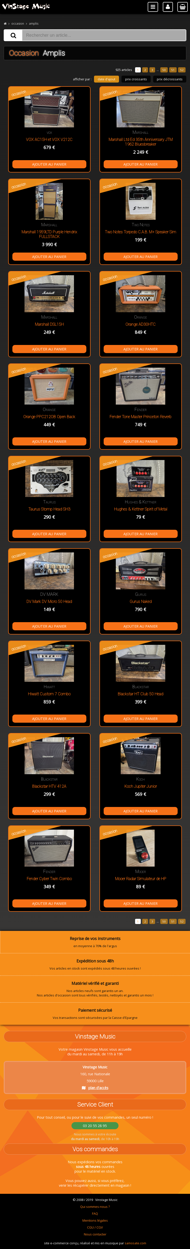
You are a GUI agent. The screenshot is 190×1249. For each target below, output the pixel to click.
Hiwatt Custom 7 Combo (49, 694)
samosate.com (135, 1243)
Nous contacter (95, 1234)
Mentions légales (95, 1220)
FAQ (95, 1213)
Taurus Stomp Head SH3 (49, 509)
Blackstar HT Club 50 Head (140, 694)
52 (182, 70)
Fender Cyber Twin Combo (49, 878)
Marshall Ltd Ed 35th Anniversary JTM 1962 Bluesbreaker (141, 142)
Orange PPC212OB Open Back (49, 416)
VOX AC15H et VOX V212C (49, 139)
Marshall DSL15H (49, 324)
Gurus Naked (141, 601)
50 (164, 70)
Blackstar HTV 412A (49, 786)
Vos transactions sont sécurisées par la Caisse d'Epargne (95, 1014)
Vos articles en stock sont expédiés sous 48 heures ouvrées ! (95, 964)
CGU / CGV (95, 1227)
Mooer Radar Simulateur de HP (140, 878)
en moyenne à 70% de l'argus (95, 942)
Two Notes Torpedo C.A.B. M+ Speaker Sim (140, 232)
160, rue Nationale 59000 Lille (95, 1077)
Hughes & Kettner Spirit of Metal (140, 509)
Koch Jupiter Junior (140, 786)
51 (173, 70)
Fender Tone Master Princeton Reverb (140, 416)
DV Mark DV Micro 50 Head (49, 601)
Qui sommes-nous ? (95, 1206)
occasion (17, 23)
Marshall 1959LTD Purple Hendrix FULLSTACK (49, 234)
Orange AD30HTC (140, 324)
